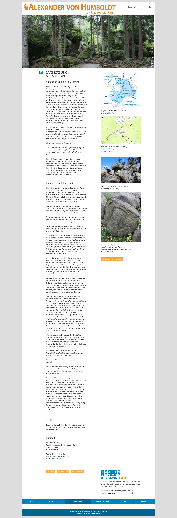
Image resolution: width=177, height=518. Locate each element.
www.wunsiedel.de (58, 458)
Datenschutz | (90, 513)
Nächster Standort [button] (77, 471)
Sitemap (98, 513)
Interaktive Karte (107, 151)
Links (124, 501)
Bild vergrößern (107, 113)
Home (32, 501)
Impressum (80, 513)
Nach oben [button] (50, 471)
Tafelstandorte (78, 501)
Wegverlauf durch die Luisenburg (112, 259)
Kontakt (144, 501)
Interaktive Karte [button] (63, 471)
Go (150, 7)
